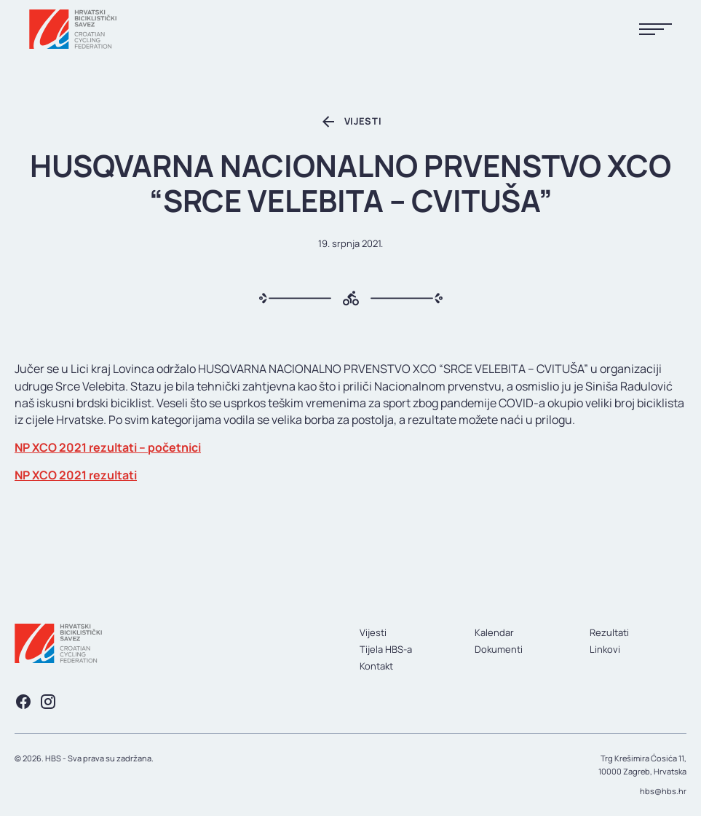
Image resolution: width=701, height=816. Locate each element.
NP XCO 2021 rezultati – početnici (108, 447)
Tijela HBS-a (386, 649)
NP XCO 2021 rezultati (76, 475)
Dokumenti (499, 649)
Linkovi (605, 649)
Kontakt (376, 665)
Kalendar (494, 632)
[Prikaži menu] (655, 29)
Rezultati (609, 632)
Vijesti (373, 632)
